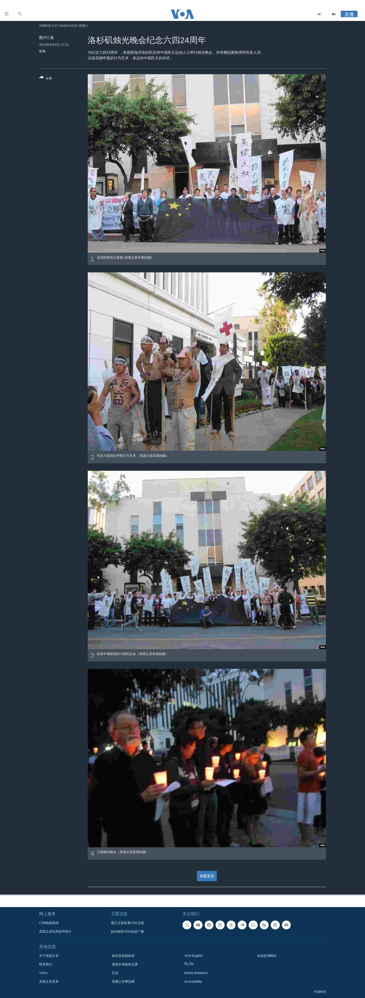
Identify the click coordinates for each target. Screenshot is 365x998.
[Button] (45, 78)
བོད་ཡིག (189, 964)
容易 (42, 51)
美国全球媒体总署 (125, 964)
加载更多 (206, 876)
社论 (115, 973)
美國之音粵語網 (123, 981)
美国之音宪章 (49, 981)
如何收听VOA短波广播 (127, 931)
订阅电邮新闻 (49, 923)
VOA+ (43, 973)
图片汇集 (46, 38)
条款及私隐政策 (123, 956)
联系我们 (45, 964)
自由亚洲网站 (267, 956)
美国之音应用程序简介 (55, 931)
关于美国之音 (49, 956)
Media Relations (196, 973)
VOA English (193, 956)
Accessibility (193, 981)
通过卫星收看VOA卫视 (127, 923)
